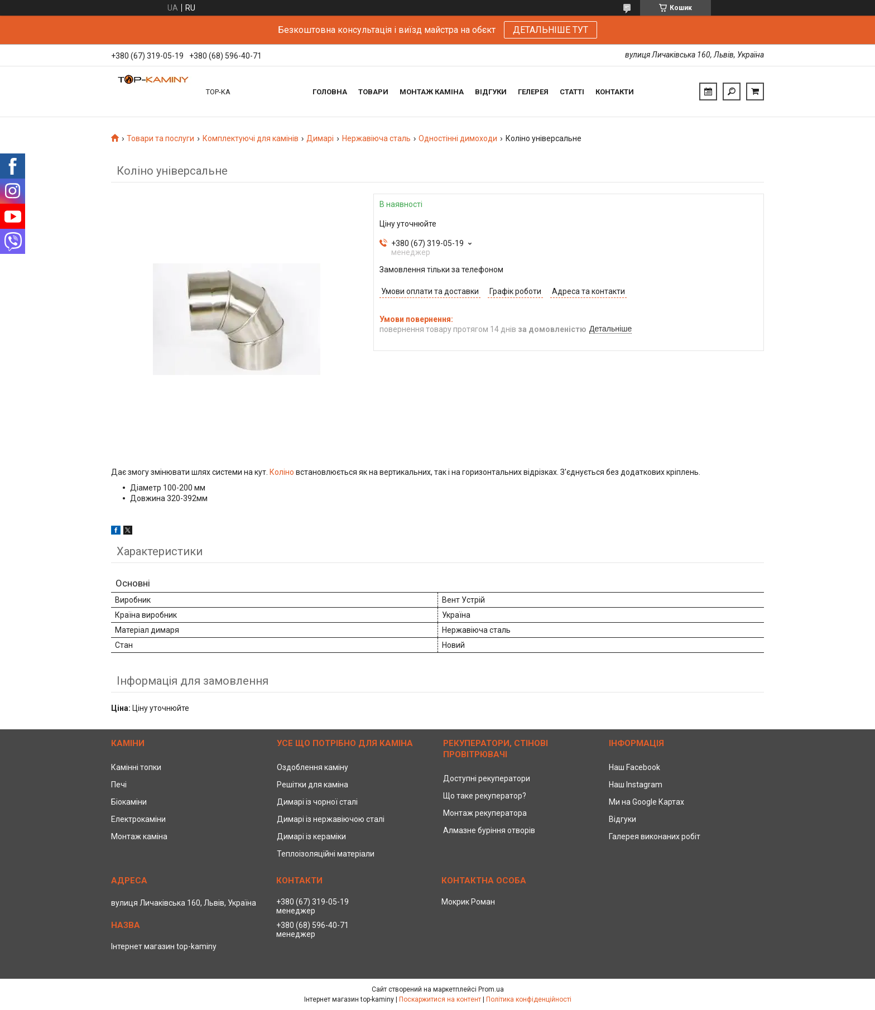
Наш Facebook (634, 767)
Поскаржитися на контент (440, 999)
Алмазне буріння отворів (489, 830)
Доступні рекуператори (486, 778)
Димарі (320, 138)
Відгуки (491, 92)
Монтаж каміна (432, 92)
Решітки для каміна (312, 784)
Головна (329, 92)
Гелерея (533, 92)
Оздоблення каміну (312, 767)
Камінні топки (136, 767)
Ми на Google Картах (646, 801)
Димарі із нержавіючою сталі (330, 819)
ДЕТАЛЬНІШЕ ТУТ (550, 30)
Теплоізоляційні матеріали (325, 853)
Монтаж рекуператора (485, 813)
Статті (572, 92)
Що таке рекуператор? (484, 795)
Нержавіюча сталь (376, 138)
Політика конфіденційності (528, 999)
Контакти (614, 92)
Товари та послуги (160, 138)
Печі (119, 784)
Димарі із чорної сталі (317, 801)
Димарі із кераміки (311, 836)
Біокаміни (129, 801)
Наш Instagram (635, 784)
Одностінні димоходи (458, 138)
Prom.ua (491, 989)
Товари (373, 92)
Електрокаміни (138, 819)
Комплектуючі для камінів (251, 138)
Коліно (282, 472)
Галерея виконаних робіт (654, 836)
